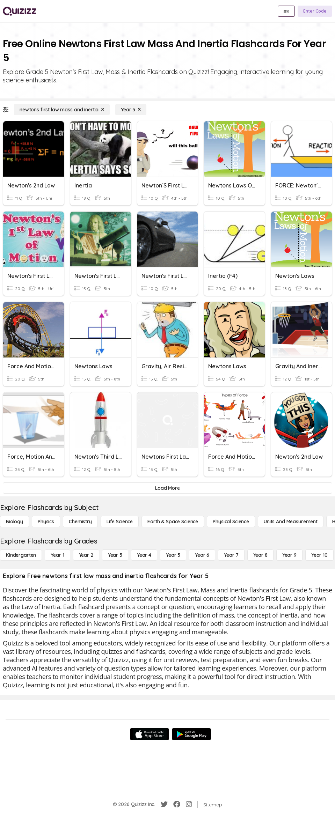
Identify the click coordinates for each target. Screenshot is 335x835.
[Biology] (14, 521)
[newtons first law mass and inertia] (62, 109)
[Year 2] (86, 555)
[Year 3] (115, 555)
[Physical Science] (231, 521)
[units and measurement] (290, 521)
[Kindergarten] (21, 555)
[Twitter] (164, 804)
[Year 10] (319, 555)
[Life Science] (120, 521)
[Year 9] (289, 555)
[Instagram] (189, 804)
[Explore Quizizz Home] (19, 11)
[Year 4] (144, 555)
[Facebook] (176, 804)
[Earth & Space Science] (172, 521)
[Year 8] (260, 555)
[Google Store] (191, 734)
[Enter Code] (315, 11)
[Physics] (46, 521)
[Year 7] (231, 555)
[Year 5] (130, 109)
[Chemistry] (80, 521)
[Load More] (167, 488)
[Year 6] (202, 555)
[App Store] (149, 734)
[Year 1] (57, 555)
